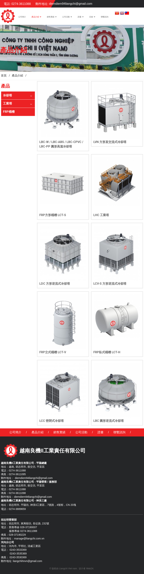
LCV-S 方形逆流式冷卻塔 (109, 283)
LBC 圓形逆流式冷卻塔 (108, 421)
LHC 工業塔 (101, 215)
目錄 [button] (92, 18)
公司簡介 (15, 432)
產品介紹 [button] (36, 18)
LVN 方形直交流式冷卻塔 (109, 142)
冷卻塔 (7, 95)
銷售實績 (59, 432)
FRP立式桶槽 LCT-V (52, 352)
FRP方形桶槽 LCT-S (52, 215)
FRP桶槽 (9, 111)
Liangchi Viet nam (68, 568)
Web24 (89, 568)
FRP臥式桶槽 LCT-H (106, 352)
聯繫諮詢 (119, 432)
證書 (101, 432)
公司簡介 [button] (22, 17)
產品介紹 (38, 432)
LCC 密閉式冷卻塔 (51, 421)
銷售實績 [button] (52, 18)
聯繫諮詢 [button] (104, 17)
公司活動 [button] (67, 18)
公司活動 (81, 432)
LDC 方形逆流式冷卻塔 (54, 283)
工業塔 (7, 103)
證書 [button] (81, 18)
